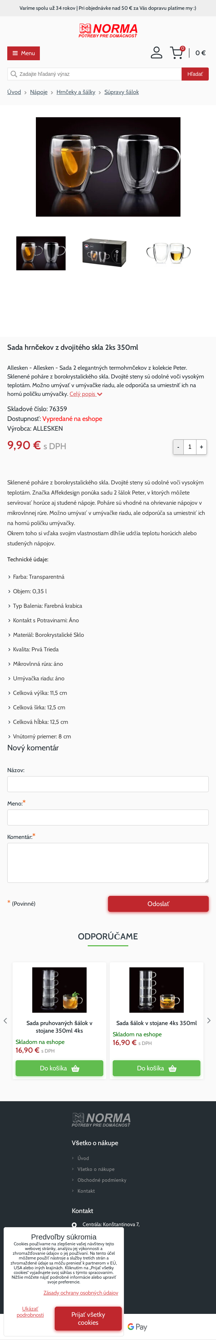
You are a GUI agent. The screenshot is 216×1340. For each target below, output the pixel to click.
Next (210, 1020)
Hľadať (195, 74)
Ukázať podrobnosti (30, 1312)
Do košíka (53, 1068)
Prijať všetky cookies (88, 1319)
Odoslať (159, 904)
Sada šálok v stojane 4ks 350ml (156, 1023)
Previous (5, 1020)
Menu (24, 53)
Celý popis (86, 393)
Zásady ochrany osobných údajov (80, 1293)
